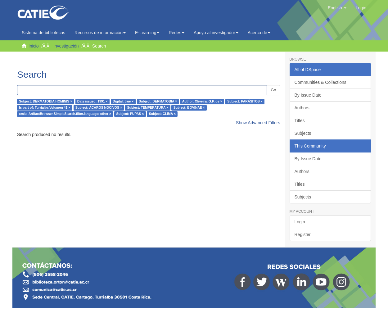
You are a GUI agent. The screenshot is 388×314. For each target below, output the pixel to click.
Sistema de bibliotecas (43, 32)
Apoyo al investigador (216, 32)
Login (300, 221)
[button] (337, 8)
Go (273, 90)
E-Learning (147, 32)
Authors (302, 107)
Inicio (34, 45)
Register (303, 234)
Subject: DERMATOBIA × (158, 101)
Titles (300, 120)
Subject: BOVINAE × (189, 108)
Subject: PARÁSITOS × (245, 101)
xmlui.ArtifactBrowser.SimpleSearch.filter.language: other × (65, 114)
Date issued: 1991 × (92, 101)
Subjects (303, 133)
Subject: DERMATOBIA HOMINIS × (45, 101)
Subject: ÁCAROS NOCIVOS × (98, 108)
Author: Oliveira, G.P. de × (202, 101)
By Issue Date (308, 95)
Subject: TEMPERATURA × (148, 108)
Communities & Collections (320, 82)
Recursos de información (100, 32)
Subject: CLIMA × (162, 114)
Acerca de (259, 32)
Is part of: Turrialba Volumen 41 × (44, 108)
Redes (176, 32)
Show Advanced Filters (258, 122)
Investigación (66, 45)
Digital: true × (123, 101)
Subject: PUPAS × (130, 114)
